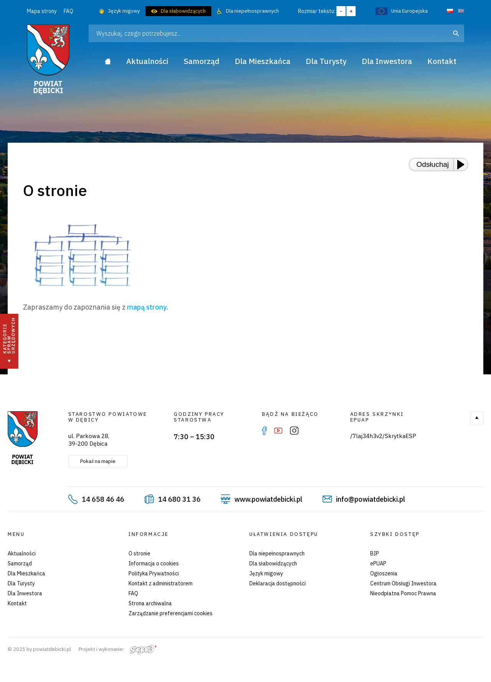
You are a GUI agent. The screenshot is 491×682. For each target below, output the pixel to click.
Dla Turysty (21, 583)
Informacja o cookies (154, 563)
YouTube (278, 431)
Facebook (264, 431)
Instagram (294, 431)
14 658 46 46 (103, 499)
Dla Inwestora (25, 593)
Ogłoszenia (383, 573)
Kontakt (17, 603)
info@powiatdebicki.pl (370, 499)
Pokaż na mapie (97, 461)
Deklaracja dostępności (277, 583)
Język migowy (124, 11)
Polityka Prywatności (154, 573)
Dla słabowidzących (183, 11)
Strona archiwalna (150, 603)
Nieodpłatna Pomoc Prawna (403, 593)
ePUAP (378, 563)
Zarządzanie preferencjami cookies (171, 613)
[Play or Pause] (463, 165)
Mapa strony (42, 11)
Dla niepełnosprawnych (252, 11)
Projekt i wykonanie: (118, 649)
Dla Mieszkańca (26, 573)
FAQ (68, 11)
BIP (374, 553)
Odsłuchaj (433, 164)
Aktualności (22, 553)
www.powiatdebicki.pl (268, 499)
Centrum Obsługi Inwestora (403, 583)
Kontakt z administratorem (161, 583)
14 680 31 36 (179, 499)
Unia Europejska (409, 11)
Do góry (476, 417)
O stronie (139, 553)
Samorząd (20, 563)
